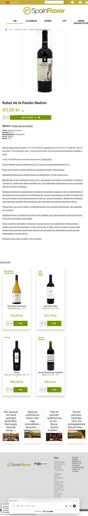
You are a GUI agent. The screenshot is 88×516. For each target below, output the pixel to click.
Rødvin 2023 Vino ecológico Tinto (15, 375)
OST (64, 21)
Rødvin (5, 147)
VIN (15, 21)
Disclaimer (76, 465)
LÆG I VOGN (30, 118)
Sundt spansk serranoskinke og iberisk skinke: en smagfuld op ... (59, 467)
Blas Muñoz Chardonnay (9, 272)
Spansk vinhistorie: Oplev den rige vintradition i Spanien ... (33, 419)
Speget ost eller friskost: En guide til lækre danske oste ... (59, 488)
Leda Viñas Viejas (40, 273)
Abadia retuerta (41, 338)
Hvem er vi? (76, 463)
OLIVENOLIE (31, 21)
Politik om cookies (76, 470)
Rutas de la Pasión (22, 126)
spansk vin (49, 147)
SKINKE (48, 21)
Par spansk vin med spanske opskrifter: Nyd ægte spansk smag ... (11, 421)
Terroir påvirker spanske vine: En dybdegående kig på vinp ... (76, 419)
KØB (20, 323)
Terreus (7, 337)
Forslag (75, 459)
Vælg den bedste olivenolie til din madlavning (58, 478)
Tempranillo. (46, 159)
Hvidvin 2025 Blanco (14, 308)
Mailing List (76, 461)
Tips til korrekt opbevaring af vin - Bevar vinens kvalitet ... (54, 421)
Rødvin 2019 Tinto (48, 308)
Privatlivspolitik (78, 467)
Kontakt (75, 457)
